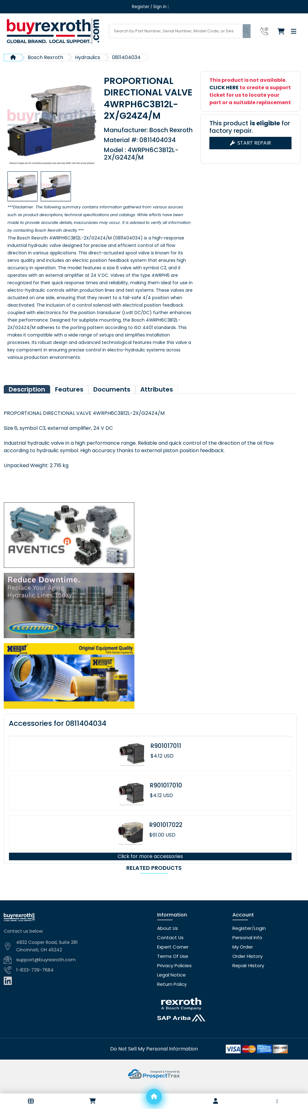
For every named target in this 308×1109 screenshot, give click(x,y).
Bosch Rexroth (45, 57)
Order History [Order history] (246, 968)
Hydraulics (87, 57)
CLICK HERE (224, 87)
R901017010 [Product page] (166, 797)
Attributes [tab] (156, 401)
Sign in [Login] (159, 7)
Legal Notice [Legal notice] (170, 987)
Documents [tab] (111, 401)
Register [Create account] (141, 7)
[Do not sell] (154, 1060)
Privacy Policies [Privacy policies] (173, 977)
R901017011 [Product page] (166, 757)
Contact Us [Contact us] (169, 949)
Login (257, 940)
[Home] (154, 1096)
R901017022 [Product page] (165, 836)
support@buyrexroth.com (44, 971)
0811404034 (126, 57)
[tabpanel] (150, 451)
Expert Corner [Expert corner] (172, 959)
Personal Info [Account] (246, 949)
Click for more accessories (150, 868)
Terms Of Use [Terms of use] (172, 968)
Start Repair (250, 142)
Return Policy (171, 996)
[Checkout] (283, 31)
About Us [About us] (166, 940)
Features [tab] (69, 401)
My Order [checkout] (242, 959)
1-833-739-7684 (34, 981)
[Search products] (175, 31)
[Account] (215, 1101)
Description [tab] (27, 401)
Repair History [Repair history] (247, 977)
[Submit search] (246, 31)
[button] (31, 1101)
